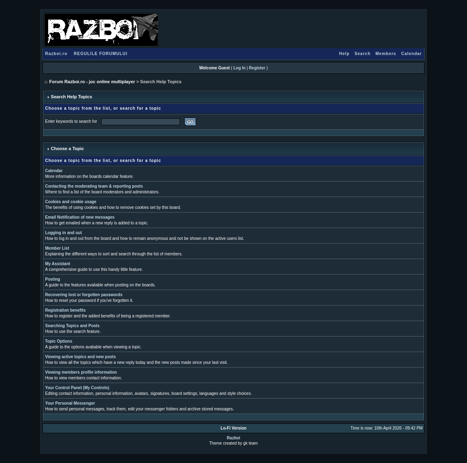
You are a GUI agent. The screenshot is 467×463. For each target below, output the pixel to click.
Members (386, 53)
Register (257, 68)
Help (344, 53)
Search (362, 53)
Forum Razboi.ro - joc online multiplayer (92, 81)
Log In (240, 68)
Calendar (411, 53)
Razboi (233, 438)
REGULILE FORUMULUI (100, 53)
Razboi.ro (56, 53)
